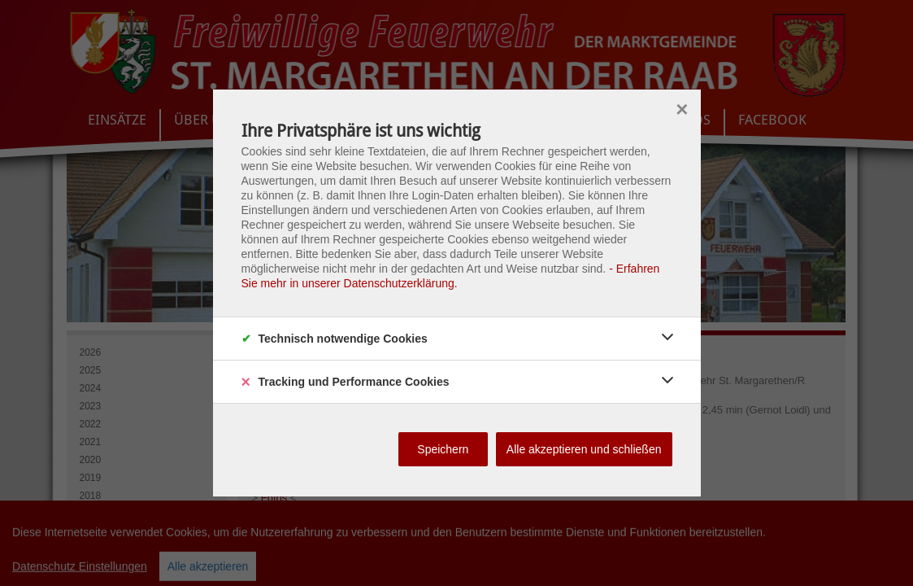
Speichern (442, 449)
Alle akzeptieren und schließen (584, 449)
